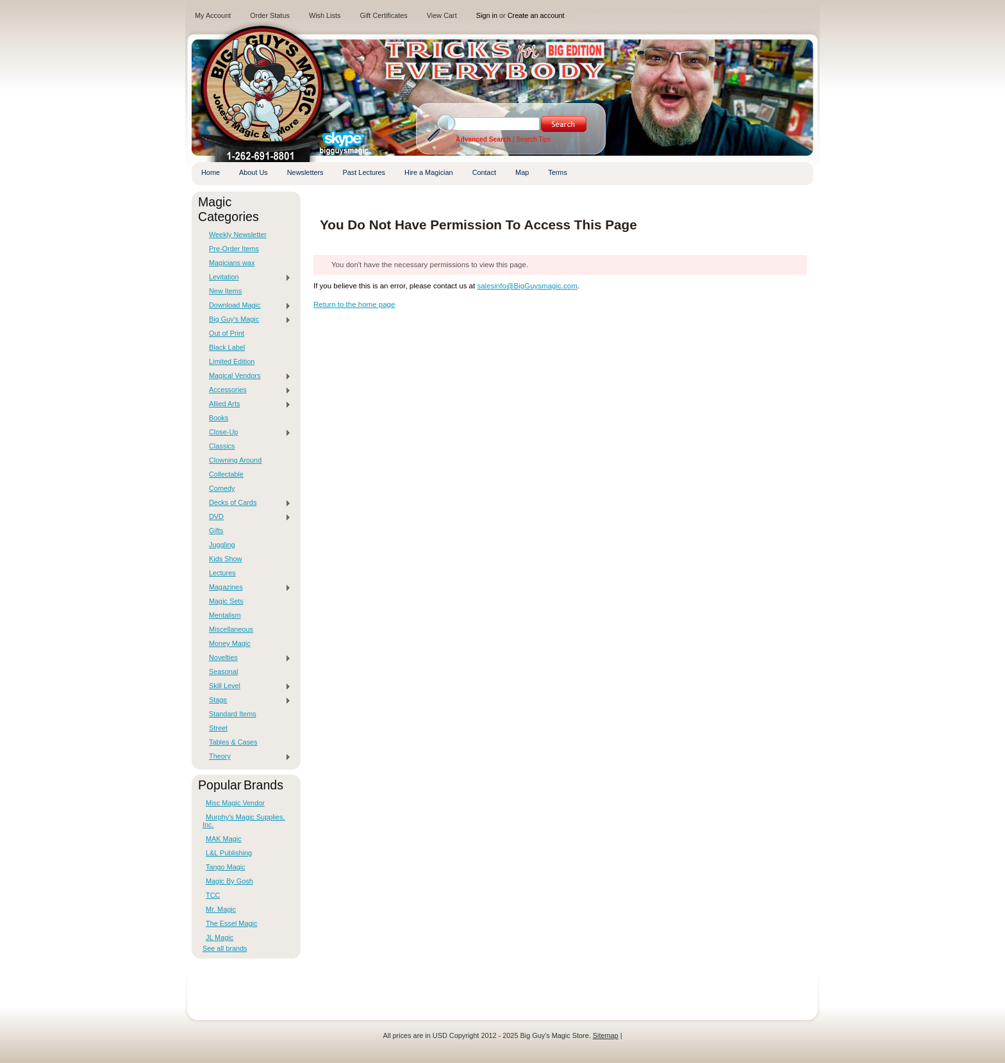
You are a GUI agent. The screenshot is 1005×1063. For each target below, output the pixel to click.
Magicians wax (231, 263)
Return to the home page (354, 304)
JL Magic (219, 937)
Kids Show (225, 559)
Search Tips (533, 139)
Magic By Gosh (229, 881)
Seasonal (223, 671)
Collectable (226, 474)
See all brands (225, 948)
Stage (247, 700)
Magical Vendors (247, 376)
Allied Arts (247, 404)
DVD (247, 517)
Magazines (247, 587)
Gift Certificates (383, 15)
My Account (213, 15)
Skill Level (247, 686)
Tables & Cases (233, 742)
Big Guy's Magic (247, 319)
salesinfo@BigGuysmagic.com (527, 286)
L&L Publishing (229, 853)
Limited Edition (231, 361)
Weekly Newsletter (238, 234)
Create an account (536, 15)
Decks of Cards (247, 503)
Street (218, 728)
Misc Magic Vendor (235, 803)
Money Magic (230, 643)
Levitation (247, 277)
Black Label (227, 347)
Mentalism (225, 615)
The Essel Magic (231, 923)
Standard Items (232, 714)
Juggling (222, 544)
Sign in (486, 15)
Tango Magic (225, 867)
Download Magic (247, 305)
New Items (225, 291)
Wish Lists (325, 15)
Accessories (247, 390)
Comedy (222, 488)
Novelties (247, 658)
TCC (213, 895)
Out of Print (226, 333)
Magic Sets (226, 601)
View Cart (442, 15)
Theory (247, 756)
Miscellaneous (231, 629)
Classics (222, 446)
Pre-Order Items (234, 248)
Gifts (216, 530)
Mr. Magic (221, 909)
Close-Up (247, 432)
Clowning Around (235, 460)
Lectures (222, 573)
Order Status (270, 15)
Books (218, 418)
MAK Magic (224, 839)
